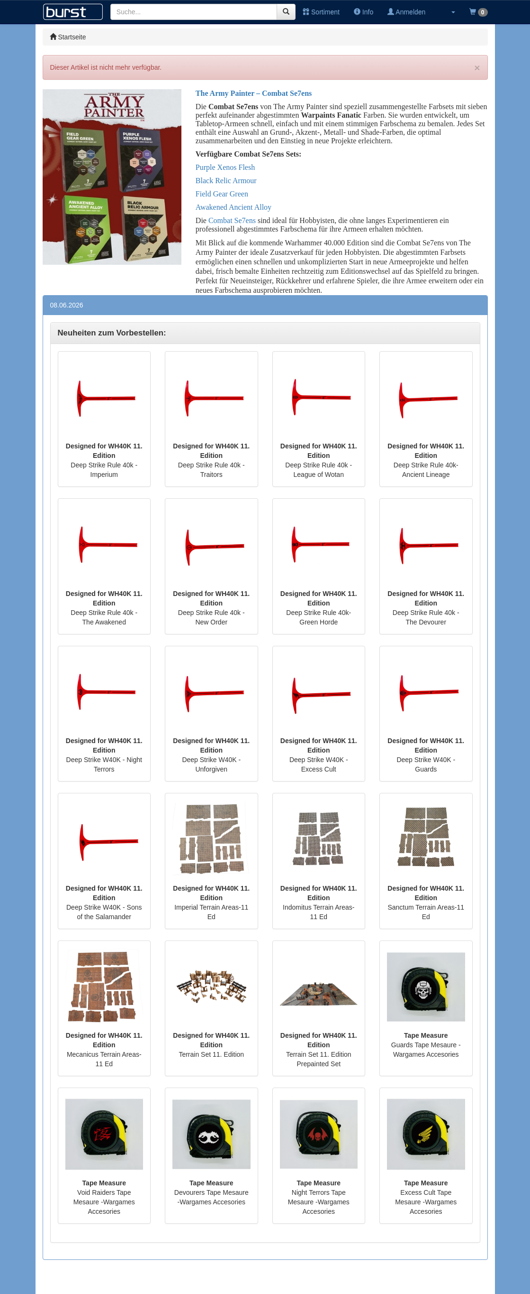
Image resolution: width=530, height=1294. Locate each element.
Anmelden (406, 12)
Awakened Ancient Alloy (233, 207)
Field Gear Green (222, 194)
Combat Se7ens (232, 220)
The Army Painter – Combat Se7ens (254, 93)
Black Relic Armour (226, 181)
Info (363, 12)
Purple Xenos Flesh (225, 167)
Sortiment (321, 12)
